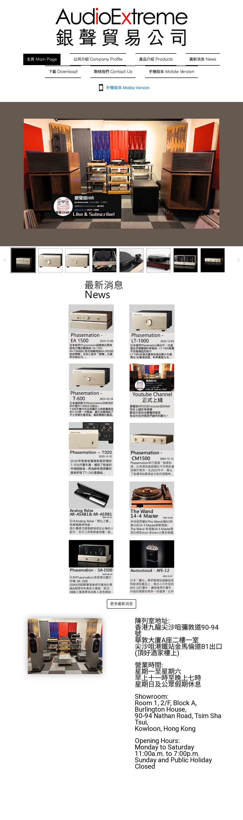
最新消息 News (202, 59)
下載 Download (63, 72)
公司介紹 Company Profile (98, 59)
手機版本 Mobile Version (171, 72)
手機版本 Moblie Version (128, 87)
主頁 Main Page (42, 59)
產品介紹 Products (156, 59)
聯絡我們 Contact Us (113, 72)
